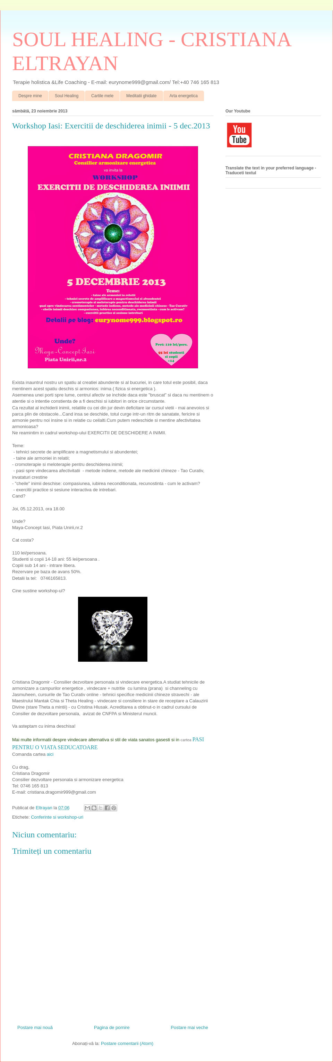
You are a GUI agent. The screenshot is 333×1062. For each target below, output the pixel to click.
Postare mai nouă (35, 1027)
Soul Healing (66, 95)
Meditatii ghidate (141, 95)
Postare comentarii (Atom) (127, 1043)
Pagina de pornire (112, 1027)
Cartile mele (102, 95)
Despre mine (30, 95)
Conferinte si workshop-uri (57, 817)
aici (50, 754)
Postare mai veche (189, 1027)
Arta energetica (184, 95)
